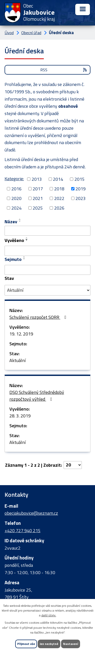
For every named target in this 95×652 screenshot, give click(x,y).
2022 (59, 198)
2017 (38, 188)
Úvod (9, 33)
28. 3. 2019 (20, 415)
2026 (59, 208)
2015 (79, 179)
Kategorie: (14, 178)
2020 (16, 198)
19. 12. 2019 (21, 333)
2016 (16, 188)
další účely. (48, 615)
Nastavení (70, 643)
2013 (37, 179)
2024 (16, 208)
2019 (80, 188)
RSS (63, 70)
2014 (58, 179)
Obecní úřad (31, 33)
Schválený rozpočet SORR (38, 317)
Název (11, 221)
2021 (38, 198)
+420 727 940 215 (23, 530)
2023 (80, 198)
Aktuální (17, 360)
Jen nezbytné (49, 643)
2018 (59, 188)
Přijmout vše (26, 643)
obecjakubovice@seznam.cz (31, 513)
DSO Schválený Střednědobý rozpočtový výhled (36, 395)
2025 (38, 208)
